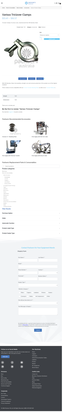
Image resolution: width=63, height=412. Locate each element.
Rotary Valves (8, 183)
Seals (4, 204)
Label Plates (6, 193)
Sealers (34, 363)
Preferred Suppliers (37, 387)
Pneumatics (6, 200)
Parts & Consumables (10, 7)
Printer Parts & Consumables (9, 201)
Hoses (4, 192)
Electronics (5, 190)
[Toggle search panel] (55, 3)
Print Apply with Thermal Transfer (11, 155)
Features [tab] (32, 78)
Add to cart (52, 39)
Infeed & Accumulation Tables (39, 357)
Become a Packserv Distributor (39, 376)
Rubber (5, 203)
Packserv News (35, 380)
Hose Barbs (7, 181)
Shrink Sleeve (35, 367)
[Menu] (3, 3)
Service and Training (6, 383)
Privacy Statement (5, 403)
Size (41, 32)
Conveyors (34, 355)
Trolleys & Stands (7, 206)
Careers (3, 397)
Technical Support (5, 385)
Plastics (5, 198)
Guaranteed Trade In (6, 399)
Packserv (44, 27)
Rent (2, 374)
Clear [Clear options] (41, 37)
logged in (11, 112)
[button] (59, 3)
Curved (6, 178)
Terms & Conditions (6, 401)
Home (3, 7)
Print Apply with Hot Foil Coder (40, 136)
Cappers (34, 353)
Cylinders (5, 188)
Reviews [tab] (41, 78)
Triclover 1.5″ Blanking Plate (9, 136)
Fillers (33, 351)
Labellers (34, 359)
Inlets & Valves (20, 7)
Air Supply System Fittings (9, 185)
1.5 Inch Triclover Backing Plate (31, 87)
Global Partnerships (37, 385)
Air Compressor (36, 365)
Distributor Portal (36, 383)
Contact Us (34, 374)
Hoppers (6, 180)
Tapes (4, 187)
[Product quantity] (41, 39)
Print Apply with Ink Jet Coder (39, 155)
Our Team (3, 393)
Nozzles (5, 196)
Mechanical (6, 195)
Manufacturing (4, 380)
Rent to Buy (4, 378)
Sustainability (4, 395)
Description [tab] (23, 78)
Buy (2, 376)
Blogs (33, 382)
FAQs (33, 378)
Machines (4, 171)
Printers (34, 361)
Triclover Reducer (50, 87)
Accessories (26, 7)
